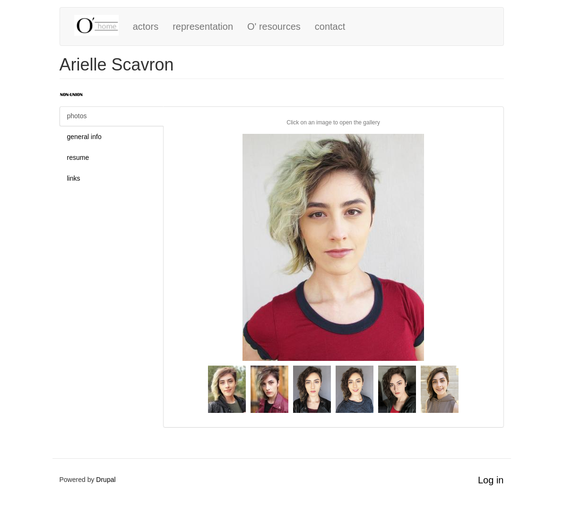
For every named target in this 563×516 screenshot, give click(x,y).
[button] (333, 247)
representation (203, 26)
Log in (491, 480)
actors (145, 26)
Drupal (105, 479)
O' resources (274, 26)
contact (330, 26)
